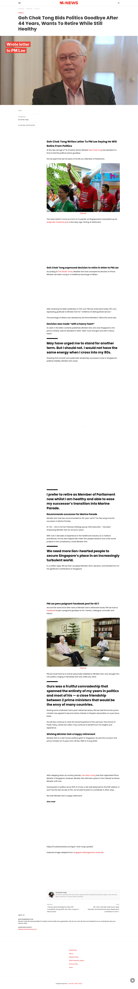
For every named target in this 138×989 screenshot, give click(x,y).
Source (83, 213)
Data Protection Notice (76, 960)
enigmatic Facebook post (58, 222)
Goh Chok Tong (95, 150)
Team (71, 967)
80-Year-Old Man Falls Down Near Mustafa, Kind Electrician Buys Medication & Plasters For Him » (103, 909)
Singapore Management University (89, 852)
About (71, 954)
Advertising (72, 950)
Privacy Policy (73, 964)
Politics (37, 8)
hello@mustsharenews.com (27, 929)
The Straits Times (65, 271)
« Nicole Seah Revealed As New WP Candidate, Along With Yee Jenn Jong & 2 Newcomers (63, 909)
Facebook (51, 610)
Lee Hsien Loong (88, 775)
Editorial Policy (74, 957)
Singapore (29, 8)
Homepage (21, 8)
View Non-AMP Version (75, 983)
